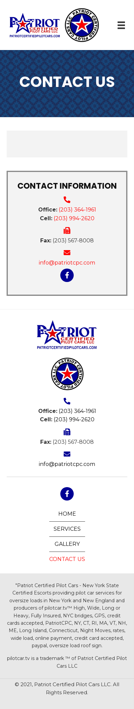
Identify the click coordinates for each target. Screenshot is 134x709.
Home (67, 514)
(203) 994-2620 (74, 218)
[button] (67, 275)
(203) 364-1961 (77, 209)
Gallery (67, 544)
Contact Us (67, 559)
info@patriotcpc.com (67, 262)
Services (67, 529)
